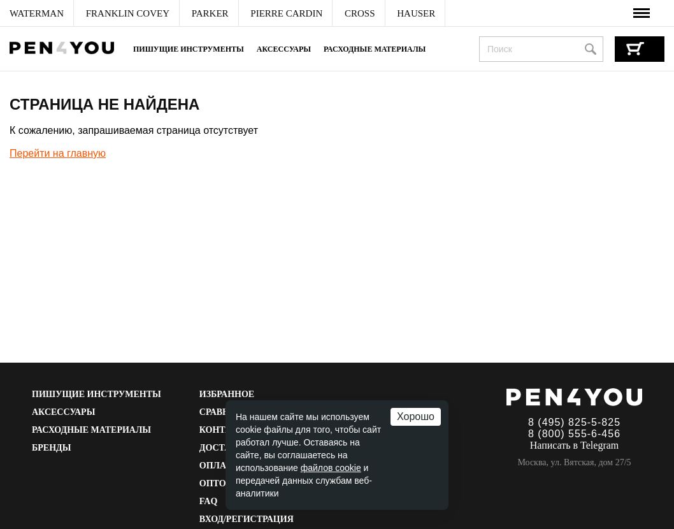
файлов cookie (331, 468)
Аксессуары (284, 49)
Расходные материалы (375, 49)
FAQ (208, 501)
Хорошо (415, 416)
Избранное (226, 394)
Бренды (51, 448)
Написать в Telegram (574, 445)
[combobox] (541, 49)
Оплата (218, 465)
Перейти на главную (58, 153)
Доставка (224, 448)
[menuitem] (37, 13)
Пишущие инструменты (188, 49)
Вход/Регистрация (246, 519)
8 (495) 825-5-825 (574, 422)
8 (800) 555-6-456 (574, 433)
